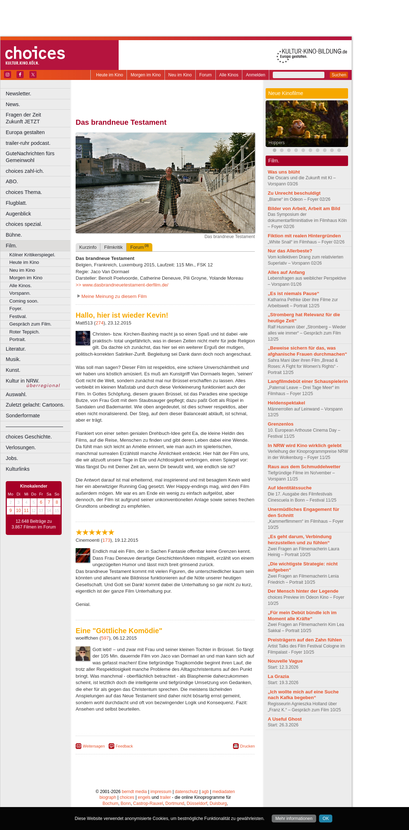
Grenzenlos (281, 424)
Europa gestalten (25, 132)
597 (105, 638)
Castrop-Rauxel (148, 801)
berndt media (134, 789)
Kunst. (13, 370)
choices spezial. (24, 224)
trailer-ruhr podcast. (28, 143)
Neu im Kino (180, 74)
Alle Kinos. (20, 285)
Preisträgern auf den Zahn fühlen (305, 639)
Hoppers (276, 142)
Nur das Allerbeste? (290, 250)
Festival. (18, 316)
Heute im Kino (109, 74)
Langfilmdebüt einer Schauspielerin (308, 381)
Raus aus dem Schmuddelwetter (304, 466)
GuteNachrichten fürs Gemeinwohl (30, 157)
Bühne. (14, 235)
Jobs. (12, 458)
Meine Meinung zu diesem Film (114, 296)
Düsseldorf (197, 801)
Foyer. (16, 308)
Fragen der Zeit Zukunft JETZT (39, 118)
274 (100, 323)
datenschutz (186, 789)
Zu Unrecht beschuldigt (294, 193)
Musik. (13, 359)
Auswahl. (16, 394)
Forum (205, 74)
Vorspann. (19, 293)
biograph (107, 795)
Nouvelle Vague (285, 661)
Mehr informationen (293, 818)
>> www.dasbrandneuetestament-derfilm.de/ (122, 285)
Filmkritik (113, 247)
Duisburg (218, 801)
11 (26, 510)
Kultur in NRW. (22, 381)
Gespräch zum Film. (30, 324)
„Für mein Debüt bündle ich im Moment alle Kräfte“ (302, 615)
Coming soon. (23, 301)
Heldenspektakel (286, 402)
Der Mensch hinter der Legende (303, 591)
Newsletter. (18, 93)
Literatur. (16, 349)
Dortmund (174, 801)
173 (106, 540)
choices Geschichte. (29, 437)
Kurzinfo (87, 247)
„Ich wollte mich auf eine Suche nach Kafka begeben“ (303, 695)
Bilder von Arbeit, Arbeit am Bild (304, 208)
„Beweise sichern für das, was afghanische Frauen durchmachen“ (307, 351)
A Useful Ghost (285, 719)
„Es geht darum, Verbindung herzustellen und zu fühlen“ (300, 539)
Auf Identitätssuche (289, 487)
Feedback (124, 746)
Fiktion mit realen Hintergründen (304, 235)
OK (326, 818)
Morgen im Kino (145, 74)
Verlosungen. (21, 447)
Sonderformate (23, 415)
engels (144, 795)
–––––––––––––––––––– (34, 426)
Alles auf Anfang (286, 272)
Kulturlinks (17, 469)
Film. (11, 245)
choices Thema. (24, 192)
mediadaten (223, 789)
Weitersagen (94, 746)
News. (13, 104)
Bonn (126, 801)
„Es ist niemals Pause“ (293, 293)
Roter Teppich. (24, 332)
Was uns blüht (284, 172)
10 (18, 510)
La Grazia (278, 676)
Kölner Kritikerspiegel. (32, 254)
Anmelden (255, 74)
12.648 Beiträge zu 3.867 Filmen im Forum (33, 524)
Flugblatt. (16, 203)
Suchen (339, 74)
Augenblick (18, 214)
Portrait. (17, 339)
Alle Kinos (228, 74)
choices (127, 795)
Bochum (110, 801)
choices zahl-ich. (25, 171)
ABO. (12, 181)
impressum (161, 789)
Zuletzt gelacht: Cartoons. (35, 405)
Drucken (247, 746)
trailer (165, 795)
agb (205, 789)
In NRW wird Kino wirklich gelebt (305, 445)
